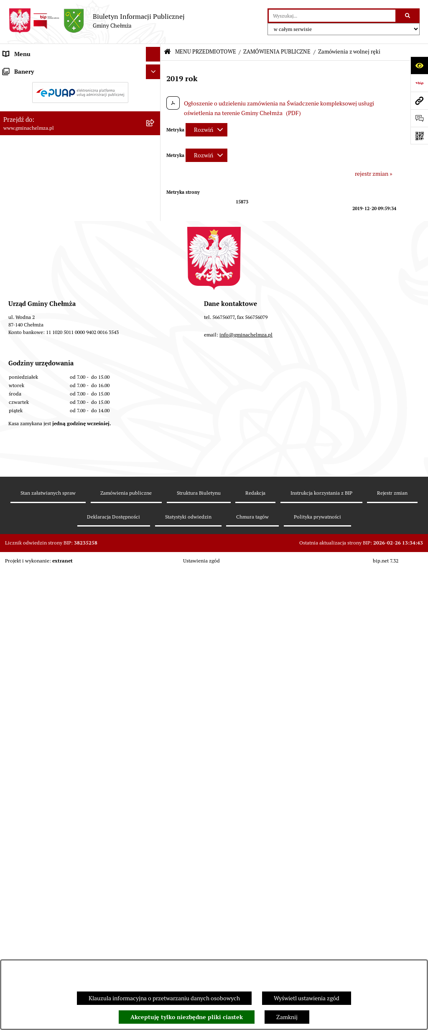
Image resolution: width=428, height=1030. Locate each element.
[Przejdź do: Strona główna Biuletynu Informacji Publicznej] (167, 52)
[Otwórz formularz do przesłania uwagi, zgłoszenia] (419, 118)
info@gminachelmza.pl (246, 848)
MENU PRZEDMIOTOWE (205, 51)
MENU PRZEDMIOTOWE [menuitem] (35, 68)
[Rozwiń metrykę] (206, 129)
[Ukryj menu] (153, 54)
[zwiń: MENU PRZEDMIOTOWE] (154, 69)
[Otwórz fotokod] (419, 135)
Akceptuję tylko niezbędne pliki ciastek (186, 1017)
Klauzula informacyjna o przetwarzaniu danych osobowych (164, 998)
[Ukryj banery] (153, 671)
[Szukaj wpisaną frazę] (408, 15)
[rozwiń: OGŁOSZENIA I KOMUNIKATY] (154, 88)
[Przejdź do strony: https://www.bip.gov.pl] (419, 83)
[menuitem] (80, 88)
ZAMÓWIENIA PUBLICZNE (277, 51)
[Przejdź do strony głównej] (96, 20)
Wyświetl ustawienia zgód (306, 998)
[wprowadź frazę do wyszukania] (332, 15)
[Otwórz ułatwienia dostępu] (419, 65)
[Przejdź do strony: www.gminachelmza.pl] (419, 100)
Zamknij (287, 1017)
